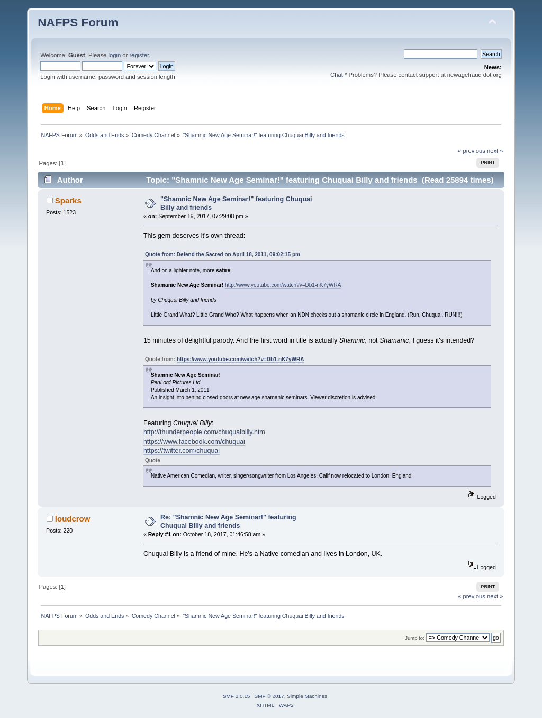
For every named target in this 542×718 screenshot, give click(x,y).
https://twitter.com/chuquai (181, 450)
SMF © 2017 (269, 696)
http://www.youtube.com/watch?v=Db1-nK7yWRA (283, 285)
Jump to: (414, 638)
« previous (471, 151)
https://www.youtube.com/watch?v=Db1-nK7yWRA (240, 359)
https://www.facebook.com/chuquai (194, 441)
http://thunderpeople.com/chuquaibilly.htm (204, 432)
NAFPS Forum (78, 22)
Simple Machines (307, 696)
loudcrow (73, 518)
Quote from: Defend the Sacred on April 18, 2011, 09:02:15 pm (222, 254)
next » (495, 151)
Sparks (68, 200)
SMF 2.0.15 (236, 696)
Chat (336, 74)
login (114, 55)
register (139, 55)
